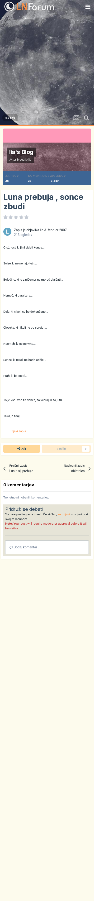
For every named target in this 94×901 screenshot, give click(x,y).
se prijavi (64, 514)
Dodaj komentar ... (25, 547)
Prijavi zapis (17, 431)
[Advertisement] (47, 62)
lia (30, 159)
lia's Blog (21, 152)
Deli (21, 448)
